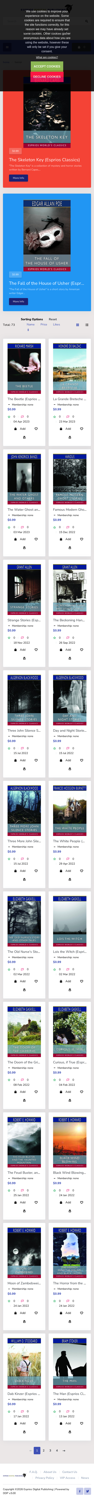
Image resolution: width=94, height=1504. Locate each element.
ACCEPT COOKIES (47, 66)
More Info (18, 178)
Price (44, 324)
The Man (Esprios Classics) (73, 1394)
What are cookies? (47, 57)
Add (19, 429)
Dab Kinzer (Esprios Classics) (29, 1394)
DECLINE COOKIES (47, 76)
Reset (53, 319)
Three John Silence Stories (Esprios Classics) (41, 730)
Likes (56, 324)
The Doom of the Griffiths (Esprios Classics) (40, 1062)
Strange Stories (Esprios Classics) (33, 620)
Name (31, 324)
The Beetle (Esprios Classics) (29, 399)
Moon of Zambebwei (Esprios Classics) (37, 1283)
